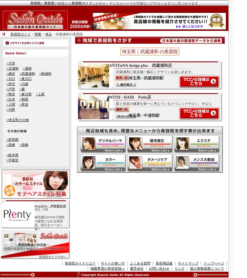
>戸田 (10, 89)
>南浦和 (45, 74)
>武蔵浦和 (27, 74)
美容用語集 (164, 263)
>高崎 (10, 145)
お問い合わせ (159, 269)
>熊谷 (10, 94)
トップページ (214, 263)
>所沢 (10, 84)
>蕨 (22, 89)
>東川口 (25, 79)
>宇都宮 (12, 160)
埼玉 (48, 34)
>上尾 (40, 94)
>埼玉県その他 (17, 120)
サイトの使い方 (113, 263)
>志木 (10, 99)
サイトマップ (188, 263)
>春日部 (25, 94)
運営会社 (137, 269)
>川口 (10, 79)
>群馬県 (12, 140)
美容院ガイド (20, 34)
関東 (38, 34)
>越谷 (10, 74)
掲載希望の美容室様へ (108, 269)
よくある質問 (140, 263)
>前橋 (23, 145)
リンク (179, 269)
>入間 (10, 105)
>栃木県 (12, 155)
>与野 (10, 110)
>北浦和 (12, 69)
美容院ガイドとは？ (80, 263)
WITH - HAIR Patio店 (147, 107)
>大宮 (10, 63)
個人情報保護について (207, 269)
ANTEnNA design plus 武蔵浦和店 (147, 75)
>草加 (23, 105)
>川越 (23, 84)
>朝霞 (23, 99)
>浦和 (27, 69)
